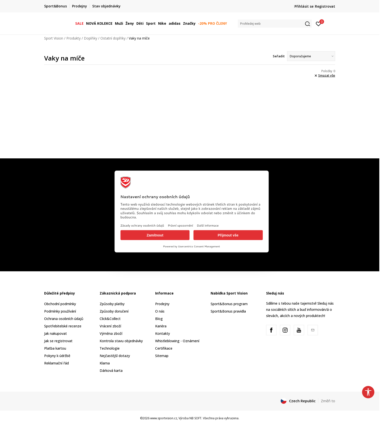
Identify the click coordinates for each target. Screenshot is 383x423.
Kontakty (162, 333)
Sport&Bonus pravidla (228, 311)
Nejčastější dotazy (115, 355)
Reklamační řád (56, 363)
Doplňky (90, 38)
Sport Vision (53, 38)
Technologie (110, 348)
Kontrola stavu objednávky (121, 340)
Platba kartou (55, 348)
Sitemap (161, 355)
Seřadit (279, 56)
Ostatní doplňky (113, 38)
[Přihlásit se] (318, 23)
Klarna (105, 363)
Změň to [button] (328, 400)
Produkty (73, 38)
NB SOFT (195, 418)
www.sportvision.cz (163, 418)
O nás (159, 311)
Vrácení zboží (110, 326)
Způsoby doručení (114, 311)
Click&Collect (110, 318)
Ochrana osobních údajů (63, 318)
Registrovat (325, 6)
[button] (275, 24)
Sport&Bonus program (229, 303)
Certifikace (163, 348)
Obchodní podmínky (60, 303)
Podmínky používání (60, 311)
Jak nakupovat (55, 333)
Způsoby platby (112, 303)
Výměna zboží (111, 333)
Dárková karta (111, 370)
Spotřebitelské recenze (62, 326)
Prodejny (162, 303)
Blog (159, 318)
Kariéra (160, 326)
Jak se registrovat (58, 340)
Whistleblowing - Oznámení (177, 340)
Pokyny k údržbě (57, 355)
